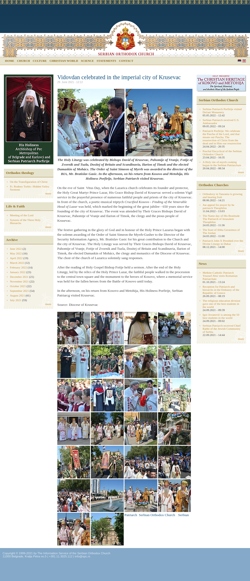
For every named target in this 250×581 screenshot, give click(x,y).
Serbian (239, 61)
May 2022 (16, 253)
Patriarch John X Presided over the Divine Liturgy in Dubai (223, 242)
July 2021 (15, 300)
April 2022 (16, 258)
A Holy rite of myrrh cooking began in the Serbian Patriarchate (222, 163)
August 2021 (17, 295)
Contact (126, 60)
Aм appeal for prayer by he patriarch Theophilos (218, 206)
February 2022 (18, 267)
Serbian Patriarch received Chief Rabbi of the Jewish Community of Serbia (222, 328)
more (48, 193)
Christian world (63, 60)
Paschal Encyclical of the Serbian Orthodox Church (222, 153)
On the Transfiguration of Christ (28, 181)
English (244, 61)
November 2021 (19, 281)
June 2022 (16, 248)
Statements (106, 60)
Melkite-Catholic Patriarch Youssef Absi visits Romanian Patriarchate (220, 275)
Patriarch (130, 515)
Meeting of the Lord (21, 215)
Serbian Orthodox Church (157, 515)
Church (23, 60)
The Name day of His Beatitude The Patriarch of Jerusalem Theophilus (221, 219)
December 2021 (19, 276)
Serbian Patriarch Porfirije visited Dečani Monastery (222, 110)
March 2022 (17, 262)
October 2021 (18, 286)
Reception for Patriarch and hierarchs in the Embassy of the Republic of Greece (221, 289)
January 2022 (18, 272)
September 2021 (19, 290)
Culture (40, 60)
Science (87, 60)
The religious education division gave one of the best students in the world (221, 303)
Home (9, 60)
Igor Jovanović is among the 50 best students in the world (221, 316)
